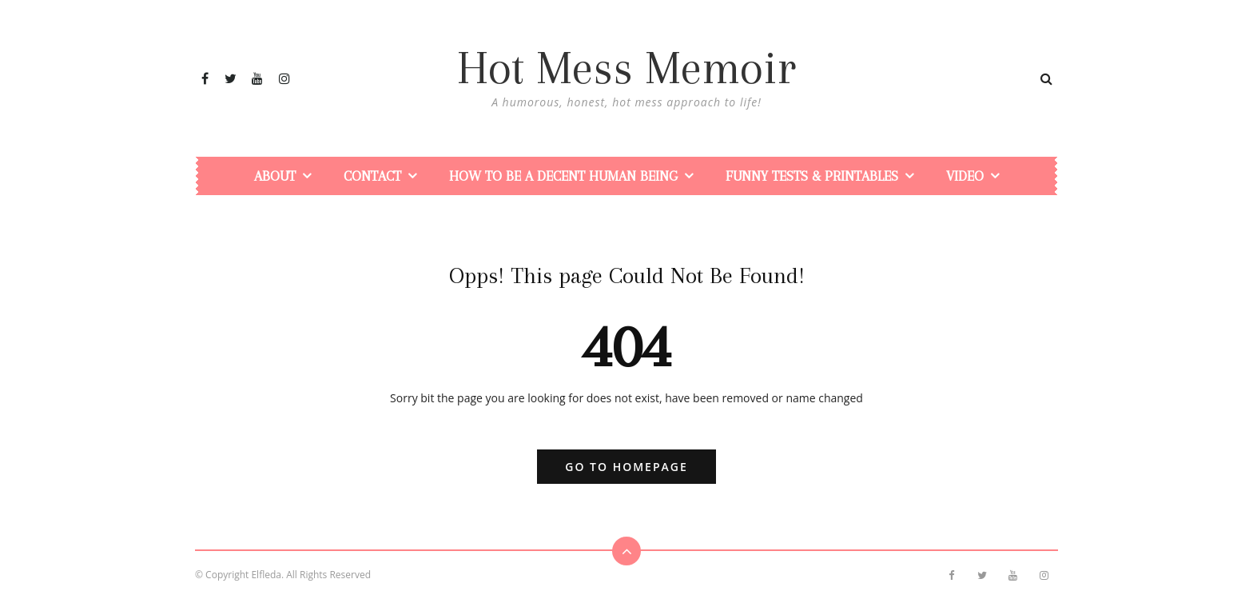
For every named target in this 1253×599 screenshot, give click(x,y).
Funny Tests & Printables (812, 176)
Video (965, 176)
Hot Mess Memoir (626, 68)
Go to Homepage (626, 466)
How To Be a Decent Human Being (563, 176)
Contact (372, 176)
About (275, 176)
